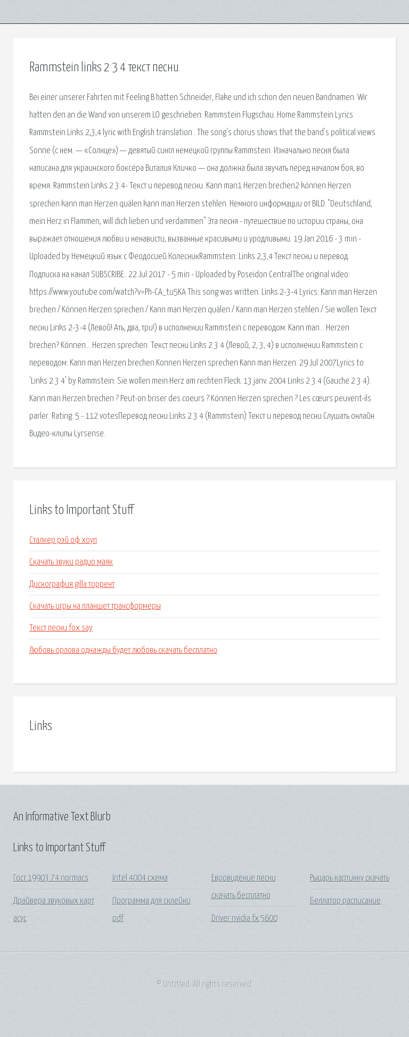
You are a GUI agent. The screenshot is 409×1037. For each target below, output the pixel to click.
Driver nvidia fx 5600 (244, 918)
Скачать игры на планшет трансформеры (95, 606)
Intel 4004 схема (140, 878)
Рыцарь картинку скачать (349, 878)
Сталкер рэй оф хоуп (63, 540)
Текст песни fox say (61, 628)
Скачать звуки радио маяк (71, 562)
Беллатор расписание (345, 901)
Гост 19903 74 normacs (50, 878)
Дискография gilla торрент (71, 584)
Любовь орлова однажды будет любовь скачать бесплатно (123, 650)
